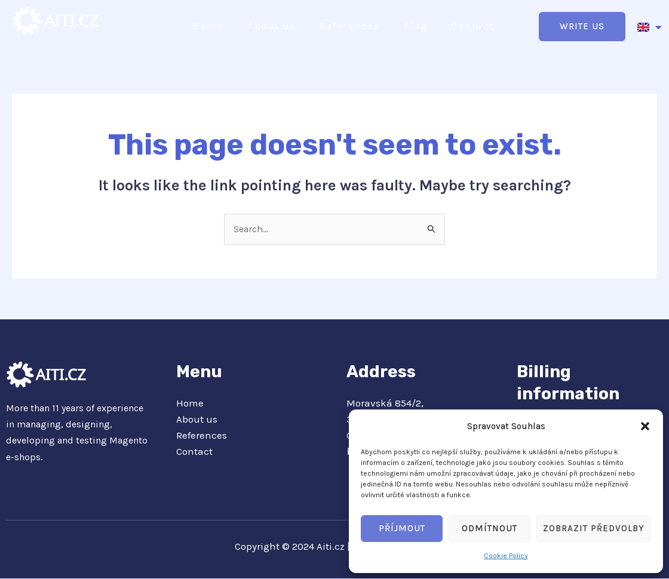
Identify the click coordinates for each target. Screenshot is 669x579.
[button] (645, 426)
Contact (472, 26)
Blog (415, 26)
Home (207, 26)
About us (271, 26)
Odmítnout (489, 528)
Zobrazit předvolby (594, 528)
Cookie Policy (506, 556)
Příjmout (402, 528)
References (349, 26)
